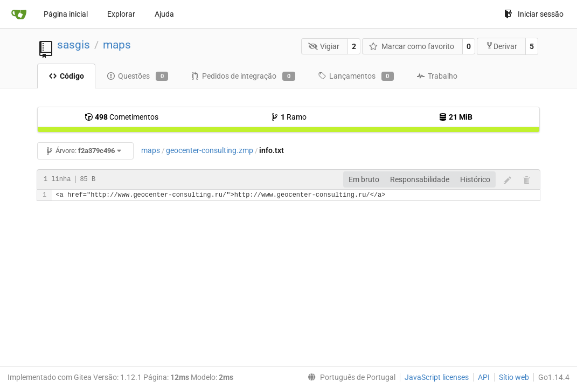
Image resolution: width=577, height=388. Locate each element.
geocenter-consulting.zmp (209, 150)
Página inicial (66, 14)
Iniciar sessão (534, 14)
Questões (137, 76)
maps (117, 44)
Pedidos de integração (243, 76)
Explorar (121, 14)
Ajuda (164, 14)
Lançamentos (356, 76)
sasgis (73, 44)
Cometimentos (121, 117)
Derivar (501, 46)
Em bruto (364, 179)
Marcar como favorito (411, 46)
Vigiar (324, 46)
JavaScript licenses (437, 377)
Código (66, 76)
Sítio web (514, 377)
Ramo (288, 117)
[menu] (349, 377)
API (484, 377)
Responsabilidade (419, 179)
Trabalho (436, 76)
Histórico (475, 179)
